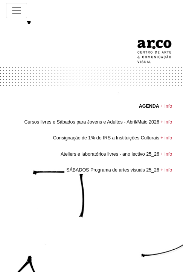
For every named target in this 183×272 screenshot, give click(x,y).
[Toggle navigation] (16, 10)
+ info (166, 106)
